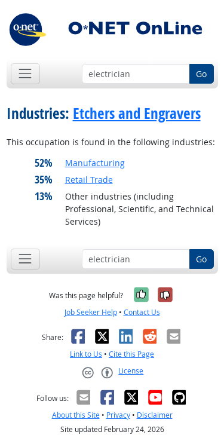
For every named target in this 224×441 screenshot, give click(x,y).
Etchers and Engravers (137, 113)
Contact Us (142, 312)
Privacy (118, 415)
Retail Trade (89, 179)
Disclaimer (155, 415)
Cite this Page (131, 354)
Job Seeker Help (91, 312)
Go (201, 73)
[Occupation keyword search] (136, 74)
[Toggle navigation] (25, 73)
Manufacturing (95, 163)
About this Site (76, 415)
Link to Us (86, 354)
